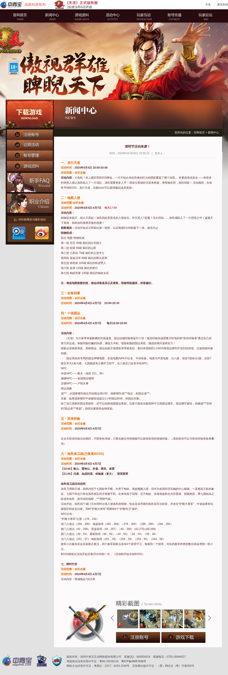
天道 (208, 4)
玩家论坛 (201, 16)
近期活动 (30, 144)
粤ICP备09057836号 (133, 661)
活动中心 (112, 16)
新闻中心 (53, 16)
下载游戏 (30, 114)
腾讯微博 (18, 233)
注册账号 (30, 134)
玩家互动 (142, 16)
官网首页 (24, 16)
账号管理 (30, 154)
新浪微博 (41, 233)
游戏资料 (83, 16)
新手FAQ (30, 181)
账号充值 (172, 16)
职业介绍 (30, 202)
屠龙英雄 (222, 4)
